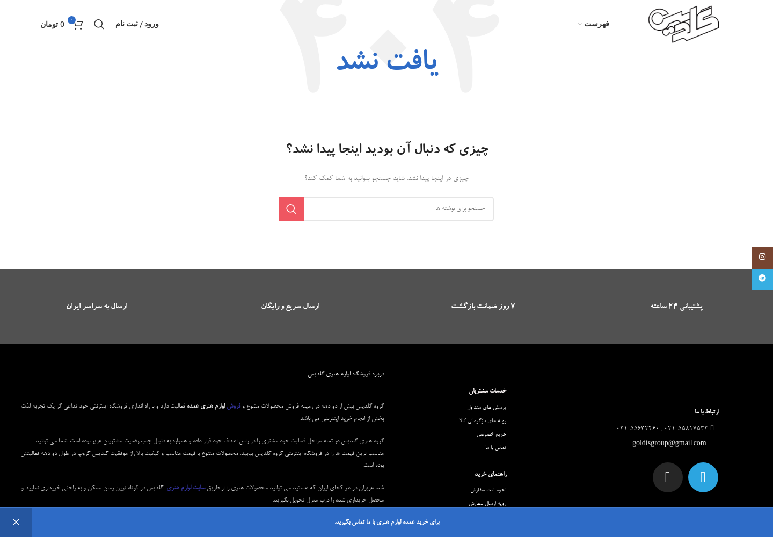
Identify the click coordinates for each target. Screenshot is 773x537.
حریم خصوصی (491, 434)
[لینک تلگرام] (762, 279)
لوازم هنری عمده (206, 406)
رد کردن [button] (16, 522)
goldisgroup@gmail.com (670, 444)
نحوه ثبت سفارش (488, 490)
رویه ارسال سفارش (487, 503)
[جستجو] (99, 24)
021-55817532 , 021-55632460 (666, 429)
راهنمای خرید (490, 474)
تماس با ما (495, 448)
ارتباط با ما (706, 412)
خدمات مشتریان (487, 391)
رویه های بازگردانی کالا (482, 421)
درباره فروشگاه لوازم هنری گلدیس (346, 374)
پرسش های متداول (486, 407)
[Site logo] (684, 26)
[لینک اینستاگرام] (762, 257)
